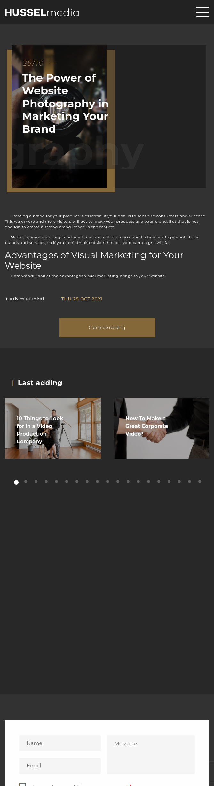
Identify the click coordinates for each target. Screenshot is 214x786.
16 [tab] (169, 482)
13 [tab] (139, 482)
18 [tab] (190, 482)
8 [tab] (88, 482)
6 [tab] (67, 482)
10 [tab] (108, 482)
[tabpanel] (53, 428)
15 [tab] (159, 482)
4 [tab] (47, 482)
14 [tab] (149, 482)
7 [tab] (77, 482)
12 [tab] (129, 482)
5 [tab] (57, 482)
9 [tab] (98, 482)
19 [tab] (200, 482)
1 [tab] (16, 483)
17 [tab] (180, 482)
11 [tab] (118, 482)
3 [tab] (36, 482)
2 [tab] (26, 482)
